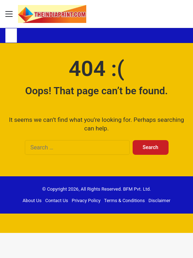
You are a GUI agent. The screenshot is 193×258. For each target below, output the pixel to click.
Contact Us (56, 200)
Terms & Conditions (124, 200)
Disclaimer (159, 200)
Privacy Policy (86, 200)
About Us (32, 200)
